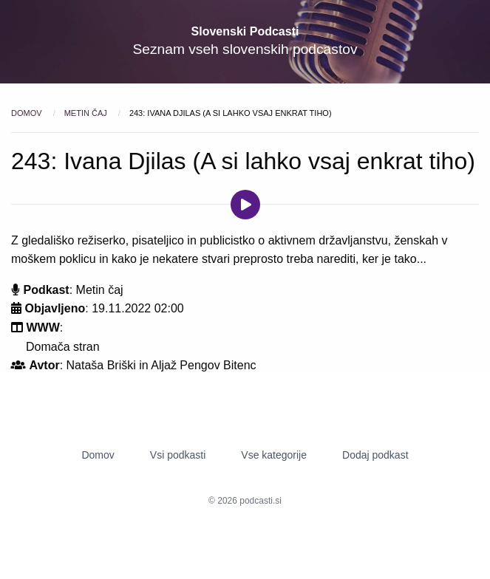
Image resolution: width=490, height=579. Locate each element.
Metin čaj (86, 113)
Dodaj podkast (375, 455)
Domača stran (63, 346)
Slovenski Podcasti (245, 31)
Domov (27, 113)
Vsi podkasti (177, 455)
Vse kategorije (274, 455)
